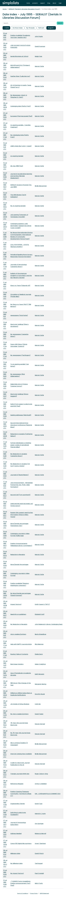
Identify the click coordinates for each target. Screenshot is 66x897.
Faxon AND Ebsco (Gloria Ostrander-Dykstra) (18, 345)
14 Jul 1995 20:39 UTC (5, 435)
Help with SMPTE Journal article (21, 644)
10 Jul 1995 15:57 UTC (5, 166)
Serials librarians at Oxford (19, 56)
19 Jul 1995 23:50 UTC (5, 594)
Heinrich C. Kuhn (40, 814)
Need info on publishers (18, 614)
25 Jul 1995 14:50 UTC (5, 704)
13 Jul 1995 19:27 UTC (5, 365)
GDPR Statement (44, 893)
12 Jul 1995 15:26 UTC (5, 305)
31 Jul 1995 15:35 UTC (5, 873)
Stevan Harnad (40, 724)
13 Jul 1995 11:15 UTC (5, 325)
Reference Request (16, 784)
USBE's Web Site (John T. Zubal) (21, 146)
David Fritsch (39, 853)
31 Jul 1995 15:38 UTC (5, 883)
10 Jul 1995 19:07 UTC (5, 186)
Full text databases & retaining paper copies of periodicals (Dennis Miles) (20, 445)
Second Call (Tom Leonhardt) (20, 495)
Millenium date (15, 853)
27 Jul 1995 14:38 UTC (5, 804)
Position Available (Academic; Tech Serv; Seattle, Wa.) (20, 36)
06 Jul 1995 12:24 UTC (5, 66)
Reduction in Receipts (17, 555)
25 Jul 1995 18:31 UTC (5, 734)
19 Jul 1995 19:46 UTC (5, 564)
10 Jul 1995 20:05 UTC (5, 216)
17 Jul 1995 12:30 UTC (5, 465)
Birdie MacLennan (41, 186)
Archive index (18, 28)
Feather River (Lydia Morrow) (20, 76)
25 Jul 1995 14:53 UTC (5, 714)
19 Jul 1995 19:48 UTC (5, 574)
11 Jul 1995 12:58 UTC (5, 236)
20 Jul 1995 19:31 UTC (5, 634)
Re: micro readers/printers (19, 714)
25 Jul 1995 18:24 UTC (5, 724)
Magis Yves (38, 56)
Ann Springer (39, 824)
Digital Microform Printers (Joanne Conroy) (19, 385)
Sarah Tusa (38, 804)
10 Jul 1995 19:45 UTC (5, 196)
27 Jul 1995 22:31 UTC (5, 833)
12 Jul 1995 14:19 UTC (5, 295)
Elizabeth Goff (39, 614)
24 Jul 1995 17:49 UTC (5, 684)
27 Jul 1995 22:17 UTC (5, 823)
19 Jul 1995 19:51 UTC (5, 584)
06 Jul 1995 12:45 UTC (5, 86)
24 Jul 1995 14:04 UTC (5, 674)
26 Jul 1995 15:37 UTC (5, 774)
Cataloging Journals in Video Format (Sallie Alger (19, 535)
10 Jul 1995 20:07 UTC (5, 226)
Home (5, 9)
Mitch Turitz (39, 883)
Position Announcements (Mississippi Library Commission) (21, 545)
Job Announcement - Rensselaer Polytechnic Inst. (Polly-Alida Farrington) (21, 485)
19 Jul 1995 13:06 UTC (5, 535)
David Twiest (39, 714)
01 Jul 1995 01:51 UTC (5, 36)
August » (51, 28)
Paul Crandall (39, 873)
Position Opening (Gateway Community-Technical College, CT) (20, 794)
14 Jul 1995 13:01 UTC (5, 405)
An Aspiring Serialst (16, 156)
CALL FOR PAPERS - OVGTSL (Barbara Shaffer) (19, 246)
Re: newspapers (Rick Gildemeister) (17, 375)
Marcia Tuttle (39, 66)
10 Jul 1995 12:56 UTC (5, 156)
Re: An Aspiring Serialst (18, 206)
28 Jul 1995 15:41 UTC (5, 853)
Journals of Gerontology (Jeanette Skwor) (18, 266)
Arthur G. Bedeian (41, 784)
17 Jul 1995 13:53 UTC (5, 475)
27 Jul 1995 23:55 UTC (5, 843)
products (35, 3)
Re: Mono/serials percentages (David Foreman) (20, 594)
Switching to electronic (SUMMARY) (18, 814)
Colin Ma (38, 704)
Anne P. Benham (40, 843)
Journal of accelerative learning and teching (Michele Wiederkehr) (21, 176)
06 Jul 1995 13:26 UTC (5, 96)
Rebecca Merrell (40, 834)
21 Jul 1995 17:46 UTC (5, 654)
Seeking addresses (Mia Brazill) (20, 415)
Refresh (41, 28)
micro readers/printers (18, 634)
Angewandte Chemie (17, 804)
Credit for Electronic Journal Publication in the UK (20, 764)
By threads (30, 28)
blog (48, 3)
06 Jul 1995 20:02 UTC (5, 106)
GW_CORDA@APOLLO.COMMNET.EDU (47, 794)
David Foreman (40, 46)
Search (60, 23)
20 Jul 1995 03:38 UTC (5, 604)
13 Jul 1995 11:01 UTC (5, 315)
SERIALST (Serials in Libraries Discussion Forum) (24, 9)
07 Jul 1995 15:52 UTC (5, 116)
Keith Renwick (39, 674)
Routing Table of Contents (19, 654)
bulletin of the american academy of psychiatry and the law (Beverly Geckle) (21, 275)
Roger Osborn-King (41, 774)
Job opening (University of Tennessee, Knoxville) (19, 216)
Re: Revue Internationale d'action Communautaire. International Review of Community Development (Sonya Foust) (21, 236)
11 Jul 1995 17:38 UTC (5, 256)
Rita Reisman (39, 644)
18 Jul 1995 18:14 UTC (5, 515)
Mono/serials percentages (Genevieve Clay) (19, 525)
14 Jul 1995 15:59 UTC (5, 415)
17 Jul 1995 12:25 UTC (5, 445)
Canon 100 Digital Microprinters (20, 843)
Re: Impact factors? (17, 873)
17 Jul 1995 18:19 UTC (5, 485)
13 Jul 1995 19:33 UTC (5, 375)
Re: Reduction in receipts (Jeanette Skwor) (18, 455)
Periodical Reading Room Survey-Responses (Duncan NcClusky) (21, 256)
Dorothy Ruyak (40, 694)
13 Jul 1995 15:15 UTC (5, 335)
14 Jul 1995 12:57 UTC (5, 395)
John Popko (39, 36)
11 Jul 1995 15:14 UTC (4, 246)
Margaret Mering (40, 684)
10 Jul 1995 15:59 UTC (5, 176)
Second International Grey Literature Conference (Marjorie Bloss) (21, 425)
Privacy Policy (34, 893)
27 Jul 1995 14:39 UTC (5, 813)
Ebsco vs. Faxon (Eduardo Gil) (20, 286)
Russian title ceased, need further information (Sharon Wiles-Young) (21, 515)
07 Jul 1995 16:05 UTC (5, 126)
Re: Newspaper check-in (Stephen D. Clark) (18, 96)
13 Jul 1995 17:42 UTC (5, 355)
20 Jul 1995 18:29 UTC (5, 624)
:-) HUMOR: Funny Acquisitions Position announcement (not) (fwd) (20, 883)
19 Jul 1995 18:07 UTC (5, 544)
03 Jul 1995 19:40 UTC (5, 56)
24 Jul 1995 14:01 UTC (5, 664)
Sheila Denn (39, 654)
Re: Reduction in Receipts (18, 624)
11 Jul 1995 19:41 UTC (4, 285)
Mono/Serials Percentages (19, 565)
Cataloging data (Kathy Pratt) (20, 106)
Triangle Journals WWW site (19, 774)
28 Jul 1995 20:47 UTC (5, 863)
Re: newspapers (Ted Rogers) (20, 355)
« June (6, 28)
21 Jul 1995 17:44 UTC (5, 644)
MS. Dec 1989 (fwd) (16, 166)
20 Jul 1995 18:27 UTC (5, 614)
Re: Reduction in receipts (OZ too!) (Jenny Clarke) (20, 465)
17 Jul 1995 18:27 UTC (5, 495)
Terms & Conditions (22, 893)
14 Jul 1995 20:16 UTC (5, 425)
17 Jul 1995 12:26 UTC (5, 455)
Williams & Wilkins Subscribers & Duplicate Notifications (21, 694)
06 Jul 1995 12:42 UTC (5, 76)
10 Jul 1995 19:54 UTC (5, 206)
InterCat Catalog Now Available (21, 754)
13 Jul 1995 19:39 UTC (5, 385)
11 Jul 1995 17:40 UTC (5, 265)
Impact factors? (15, 604)
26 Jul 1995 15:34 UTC (5, 764)
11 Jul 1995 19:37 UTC (4, 275)
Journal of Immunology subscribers (18, 824)
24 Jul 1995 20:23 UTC (5, 694)
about (54, 3)
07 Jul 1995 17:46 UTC (5, 136)
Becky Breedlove (40, 634)
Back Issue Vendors (16, 664)
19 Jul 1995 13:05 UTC (5, 525)
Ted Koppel (39, 863)
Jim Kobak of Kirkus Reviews (19, 704)
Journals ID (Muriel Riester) (19, 475)
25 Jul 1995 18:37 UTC (5, 754)
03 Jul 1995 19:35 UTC (5, 46)
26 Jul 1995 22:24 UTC (5, 794)
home (28, 3)
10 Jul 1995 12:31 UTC (5, 146)
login (60, 3)
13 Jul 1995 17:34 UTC (5, 345)
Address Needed (15, 834)
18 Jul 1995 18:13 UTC (5, 505)
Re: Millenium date (16, 863)
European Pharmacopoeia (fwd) (21, 116)
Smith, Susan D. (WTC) (42, 604)
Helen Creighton (40, 664)
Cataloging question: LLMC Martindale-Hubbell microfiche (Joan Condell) (20, 226)
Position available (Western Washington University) (19, 584)
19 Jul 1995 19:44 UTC (5, 554)
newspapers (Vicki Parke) (19, 315)
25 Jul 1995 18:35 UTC (5, 744)
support (42, 3)
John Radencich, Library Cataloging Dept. (49, 624)
